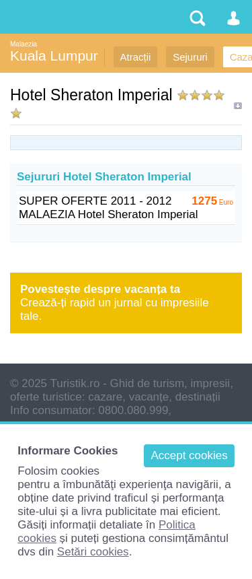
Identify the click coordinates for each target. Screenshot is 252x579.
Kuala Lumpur (54, 55)
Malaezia (23, 44)
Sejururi (190, 57)
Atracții (135, 57)
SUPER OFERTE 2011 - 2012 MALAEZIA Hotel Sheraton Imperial (108, 208)
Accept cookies (189, 455)
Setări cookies (93, 551)
